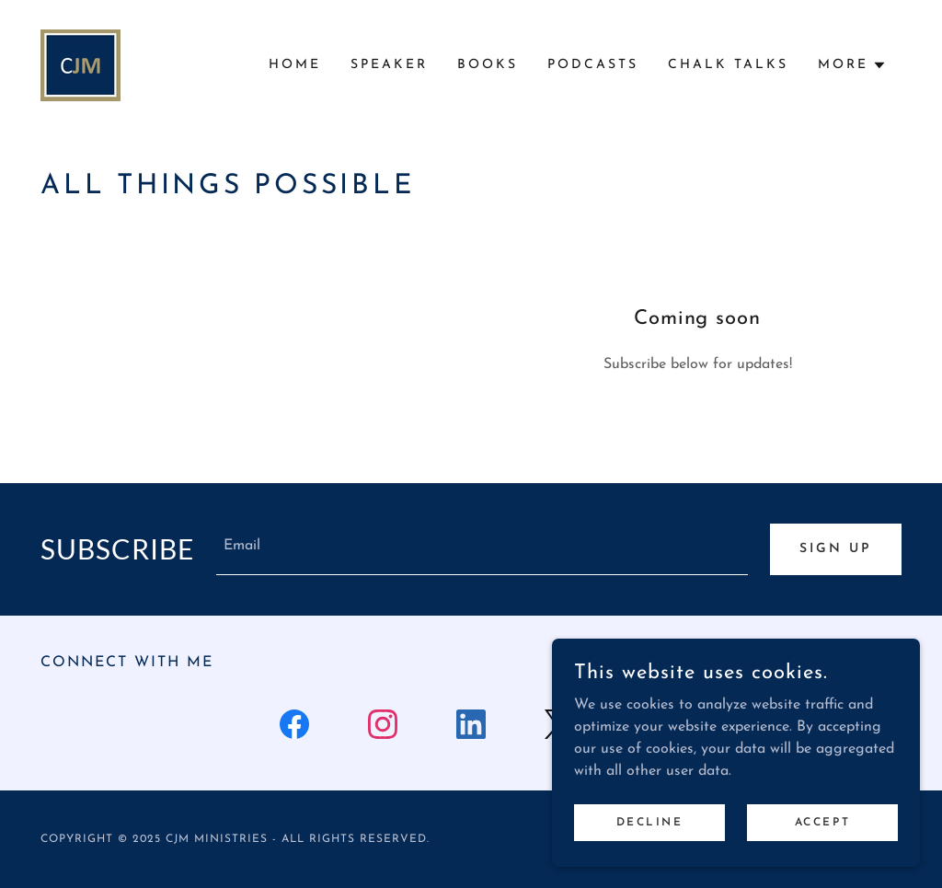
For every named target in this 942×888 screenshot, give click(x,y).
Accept (822, 821)
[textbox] (482, 549)
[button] (852, 65)
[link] (80, 64)
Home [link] (295, 65)
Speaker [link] (389, 65)
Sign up (835, 549)
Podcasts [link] (592, 65)
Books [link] (487, 65)
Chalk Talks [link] (728, 65)
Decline (650, 821)
